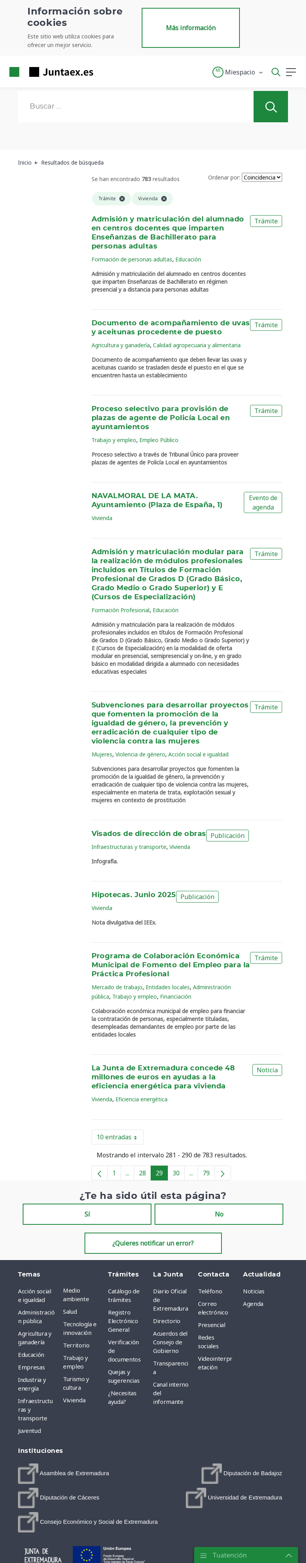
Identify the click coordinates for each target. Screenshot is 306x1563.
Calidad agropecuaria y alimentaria (197, 345)
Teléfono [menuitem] (210, 1291)
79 (209, 1174)
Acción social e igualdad (198, 754)
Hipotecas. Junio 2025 (134, 895)
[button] (238, 72)
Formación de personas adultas (132, 259)
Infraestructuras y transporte (129, 846)
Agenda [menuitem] (253, 1303)
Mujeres (102, 754)
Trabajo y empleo (114, 440)
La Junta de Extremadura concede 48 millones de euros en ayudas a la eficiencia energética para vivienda (163, 1077)
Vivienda (102, 518)
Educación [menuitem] (31, 1354)
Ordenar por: (224, 177)
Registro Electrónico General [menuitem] (123, 1320)
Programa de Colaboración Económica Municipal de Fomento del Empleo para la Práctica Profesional (171, 965)
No (219, 1214)
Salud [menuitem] (70, 1311)
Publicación (228, 835)
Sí (87, 1214)
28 (145, 1174)
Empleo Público (158, 440)
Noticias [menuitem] (253, 1291)
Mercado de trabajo (117, 987)
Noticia (267, 1070)
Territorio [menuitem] (76, 1345)
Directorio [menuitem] (166, 1321)
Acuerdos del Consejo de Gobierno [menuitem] (170, 1341)
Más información (191, 28)
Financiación (175, 996)
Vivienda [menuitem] (74, 1400)
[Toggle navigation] (104, 72)
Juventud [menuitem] (29, 1430)
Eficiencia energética (141, 1099)
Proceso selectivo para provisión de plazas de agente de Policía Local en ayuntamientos (161, 418)
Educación (188, 259)
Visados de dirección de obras (149, 834)
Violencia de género (140, 754)
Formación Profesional (120, 610)
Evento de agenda (263, 502)
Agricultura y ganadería (121, 345)
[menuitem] (63, 1473)
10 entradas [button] (120, 1138)
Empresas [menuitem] (31, 1367)
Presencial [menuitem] (211, 1325)
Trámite (266, 221)
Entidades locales (168, 987)
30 (179, 1174)
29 (162, 1174)
